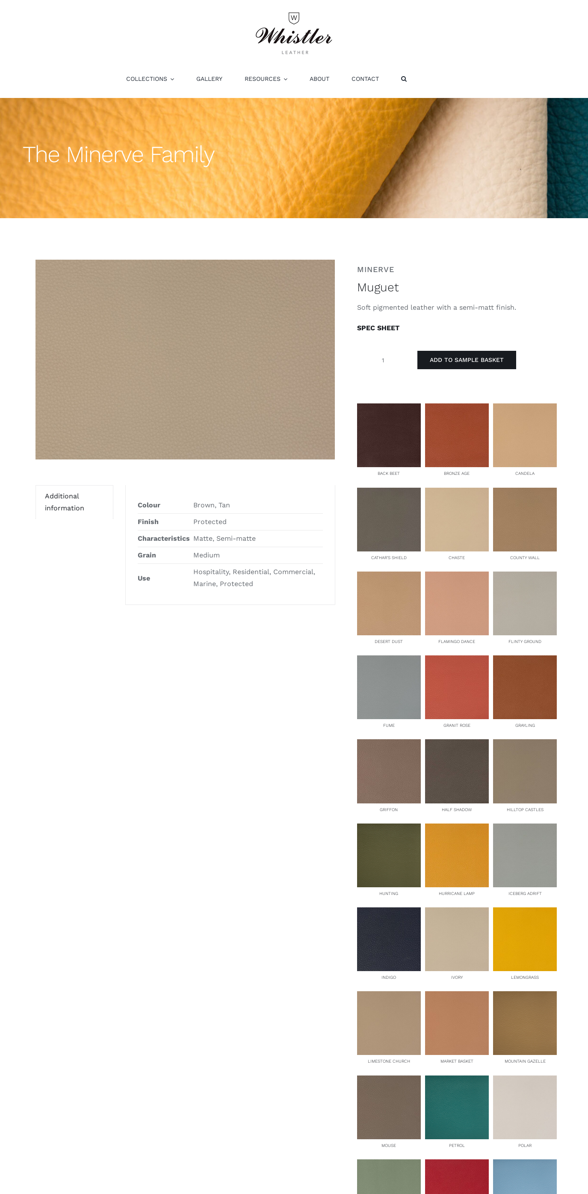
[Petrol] (457, 1081)
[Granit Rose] (457, 661)
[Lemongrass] (525, 913)
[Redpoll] (457, 1165)
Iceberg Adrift (525, 893)
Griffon (389, 809)
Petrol (457, 1145)
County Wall (525, 557)
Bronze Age (457, 473)
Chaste (457, 557)
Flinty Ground (524, 641)
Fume (389, 725)
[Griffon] (389, 745)
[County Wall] (525, 493)
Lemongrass (525, 977)
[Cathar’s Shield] (389, 493)
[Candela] (525, 409)
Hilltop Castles (525, 809)
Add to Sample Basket (467, 359)
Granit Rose (456, 725)
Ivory (457, 977)
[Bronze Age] (457, 409)
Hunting (388, 893)
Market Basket (456, 1061)
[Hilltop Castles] (525, 745)
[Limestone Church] (389, 997)
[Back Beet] (389, 409)
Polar (525, 1145)
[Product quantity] (383, 360)
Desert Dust (389, 641)
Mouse (388, 1145)
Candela (525, 473)
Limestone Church (389, 1061)
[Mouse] (389, 1081)
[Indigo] (389, 913)
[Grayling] (525, 661)
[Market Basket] (457, 997)
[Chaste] (457, 493)
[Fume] (389, 661)
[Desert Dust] (389, 577)
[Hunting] (389, 829)
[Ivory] (457, 913)
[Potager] (389, 1165)
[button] (404, 79)
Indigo (388, 977)
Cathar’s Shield (389, 557)
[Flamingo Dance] (457, 577)
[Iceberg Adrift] (525, 829)
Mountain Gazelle (525, 1061)
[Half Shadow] (457, 745)
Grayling (525, 725)
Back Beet (389, 473)
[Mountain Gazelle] (525, 997)
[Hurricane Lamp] (457, 829)
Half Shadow (457, 809)
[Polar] (525, 1081)
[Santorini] (525, 1165)
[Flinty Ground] (525, 577)
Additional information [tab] (64, 502)
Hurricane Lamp (457, 893)
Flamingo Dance (456, 641)
